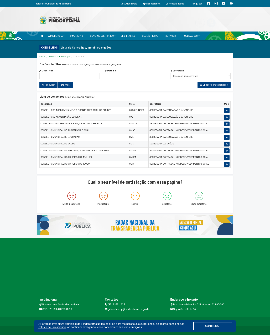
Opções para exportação (214, 84)
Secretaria (177, 70)
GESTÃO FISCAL (151, 36)
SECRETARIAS (129, 36)
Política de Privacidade (52, 327)
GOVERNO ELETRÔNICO (103, 36)
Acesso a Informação (59, 56)
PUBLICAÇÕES (191, 36)
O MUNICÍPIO (77, 36)
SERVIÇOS (171, 36)
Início (42, 56)
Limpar (65, 84)
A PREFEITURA (56, 36)
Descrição (46, 70)
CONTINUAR (212, 326)
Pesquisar (48, 84)
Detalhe (110, 70)
